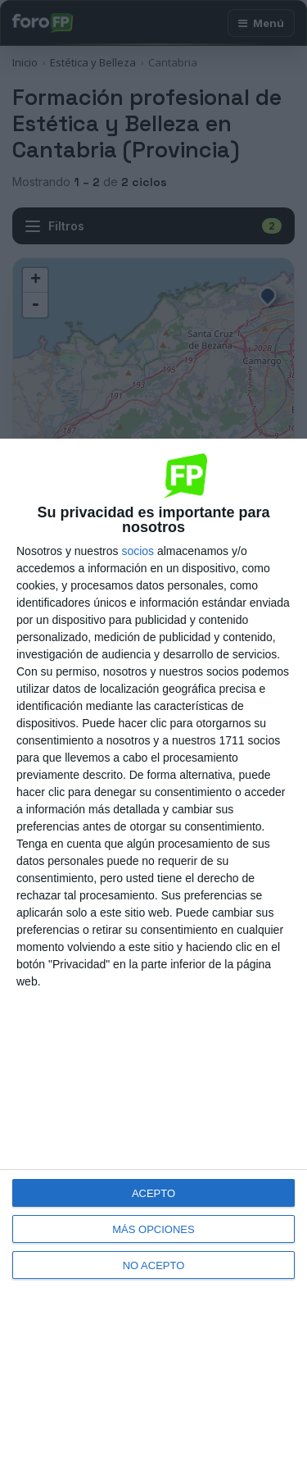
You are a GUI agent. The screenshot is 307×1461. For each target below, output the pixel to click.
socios (137, 551)
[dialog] (153, 950)
